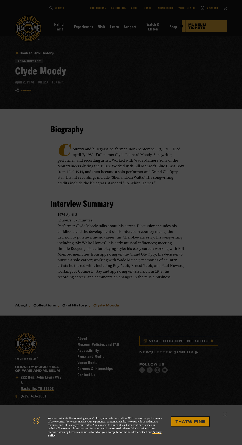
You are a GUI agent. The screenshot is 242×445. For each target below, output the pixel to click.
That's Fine (190, 421)
